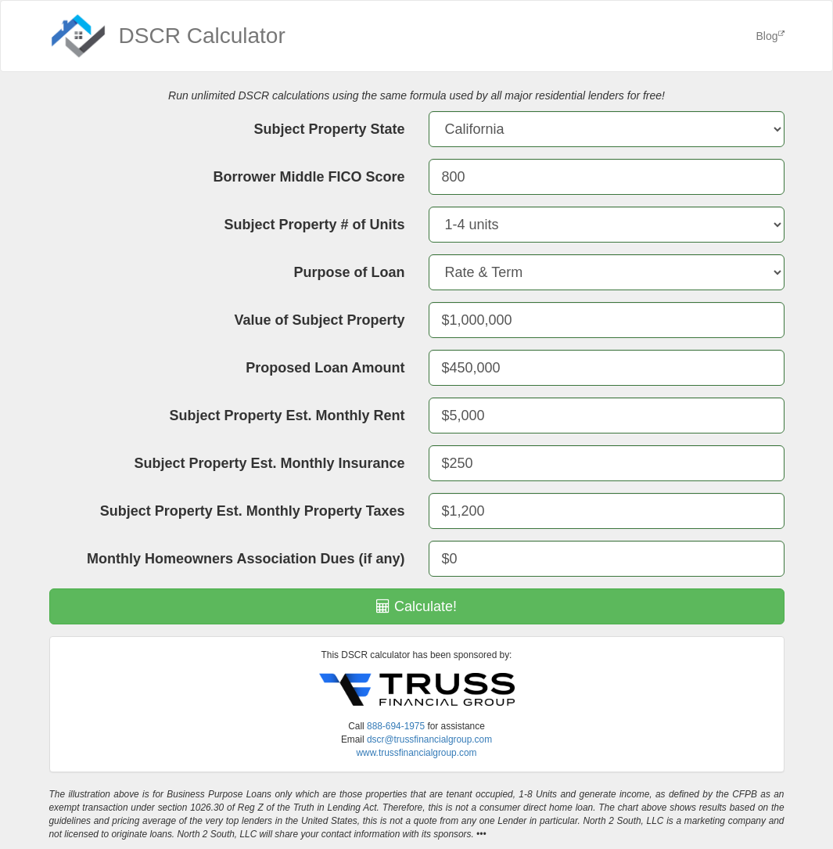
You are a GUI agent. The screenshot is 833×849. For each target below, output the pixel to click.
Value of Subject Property (319, 320)
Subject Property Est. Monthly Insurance (269, 463)
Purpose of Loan (348, 272)
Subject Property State (328, 129)
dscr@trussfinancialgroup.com (429, 739)
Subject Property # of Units (314, 224)
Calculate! (416, 606)
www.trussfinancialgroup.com (417, 752)
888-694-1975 (396, 726)
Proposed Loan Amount (325, 368)
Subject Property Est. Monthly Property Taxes (252, 511)
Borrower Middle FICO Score (308, 177)
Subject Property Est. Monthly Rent (286, 415)
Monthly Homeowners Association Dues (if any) (245, 559)
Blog (770, 35)
